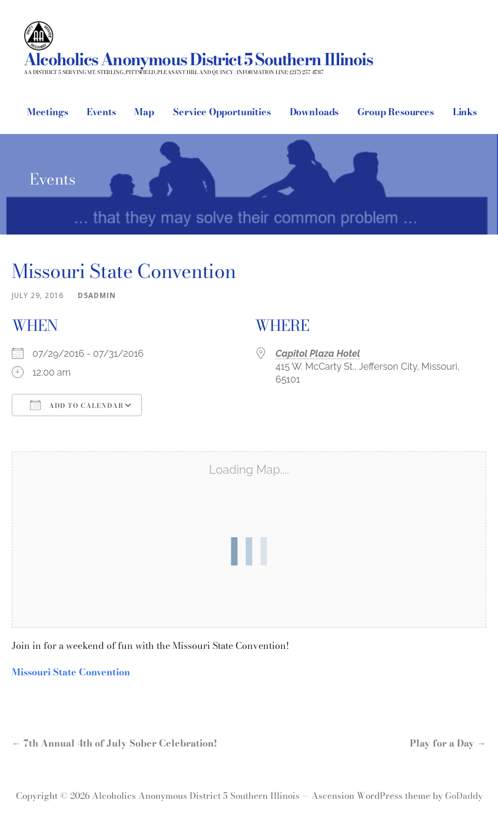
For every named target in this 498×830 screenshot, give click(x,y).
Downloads (314, 112)
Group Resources (395, 112)
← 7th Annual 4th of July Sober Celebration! (114, 743)
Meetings (47, 112)
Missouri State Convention (71, 672)
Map (144, 112)
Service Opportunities (222, 112)
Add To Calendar (77, 405)
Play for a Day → (448, 743)
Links (465, 112)
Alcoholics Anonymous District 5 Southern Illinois (198, 59)
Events (101, 112)
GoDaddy (464, 795)
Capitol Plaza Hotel (317, 353)
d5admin (97, 295)
